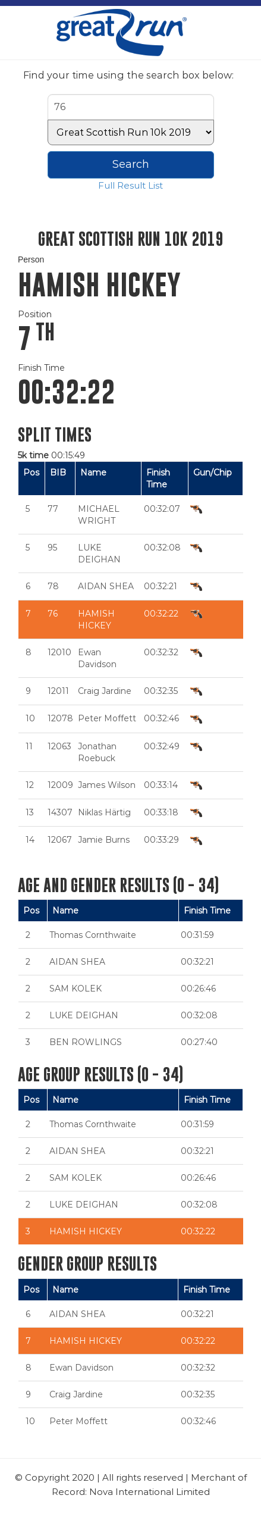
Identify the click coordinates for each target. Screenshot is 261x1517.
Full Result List (130, 185)
